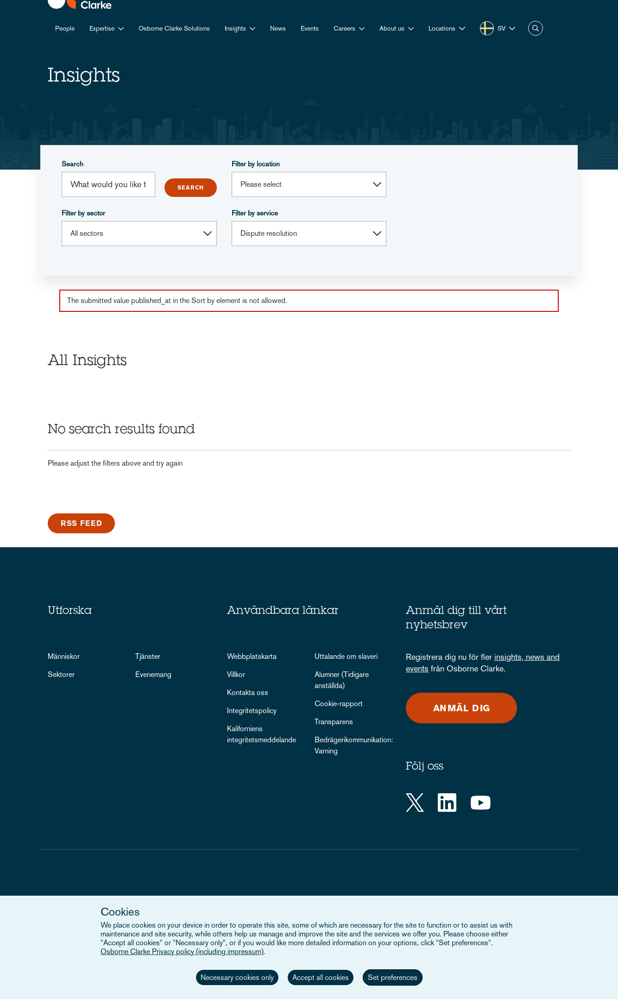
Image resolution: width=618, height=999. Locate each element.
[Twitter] (415, 802)
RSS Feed (81, 523)
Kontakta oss (247, 692)
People (65, 28)
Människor (64, 656)
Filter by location (256, 164)
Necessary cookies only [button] (237, 977)
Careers (344, 28)
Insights (235, 28)
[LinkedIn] (447, 802)
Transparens (334, 721)
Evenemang (153, 674)
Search (72, 164)
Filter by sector (83, 213)
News (278, 28)
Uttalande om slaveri (346, 656)
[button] (447, 28)
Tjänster (147, 656)
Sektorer (61, 674)
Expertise (101, 28)
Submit (190, 187)
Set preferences (392, 977)
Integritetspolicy (252, 710)
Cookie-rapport (339, 703)
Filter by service (255, 213)
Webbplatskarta (252, 656)
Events (310, 28)
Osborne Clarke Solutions (174, 28)
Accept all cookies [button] (320, 977)
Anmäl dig (462, 708)
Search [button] (535, 28)
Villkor (236, 674)
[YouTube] (480, 802)
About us (391, 28)
